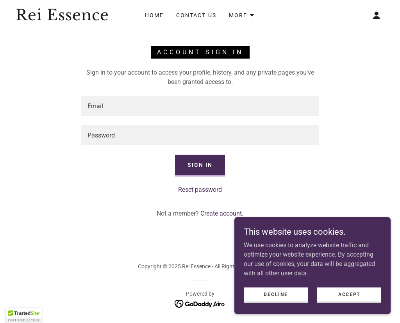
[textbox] (200, 106)
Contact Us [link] (196, 15)
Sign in (200, 165)
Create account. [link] (221, 213)
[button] (242, 15)
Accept (349, 294)
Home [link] (154, 15)
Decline (276, 294)
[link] (65, 18)
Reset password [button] (200, 189)
